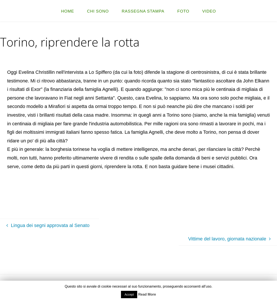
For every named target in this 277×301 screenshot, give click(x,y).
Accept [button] (129, 294)
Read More (147, 294)
